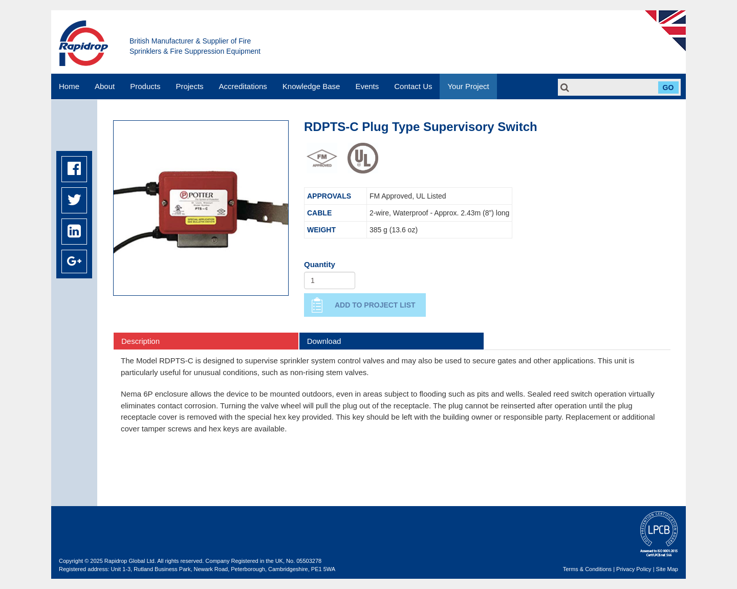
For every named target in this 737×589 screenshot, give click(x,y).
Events (367, 86)
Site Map (667, 569)
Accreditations (243, 86)
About (105, 86)
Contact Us (413, 86)
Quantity (319, 264)
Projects (189, 86)
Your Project (468, 86)
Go (668, 87)
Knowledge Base (311, 86)
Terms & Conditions (587, 569)
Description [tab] (140, 341)
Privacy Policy (633, 569)
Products (145, 86)
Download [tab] (324, 341)
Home (69, 86)
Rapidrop (83, 43)
